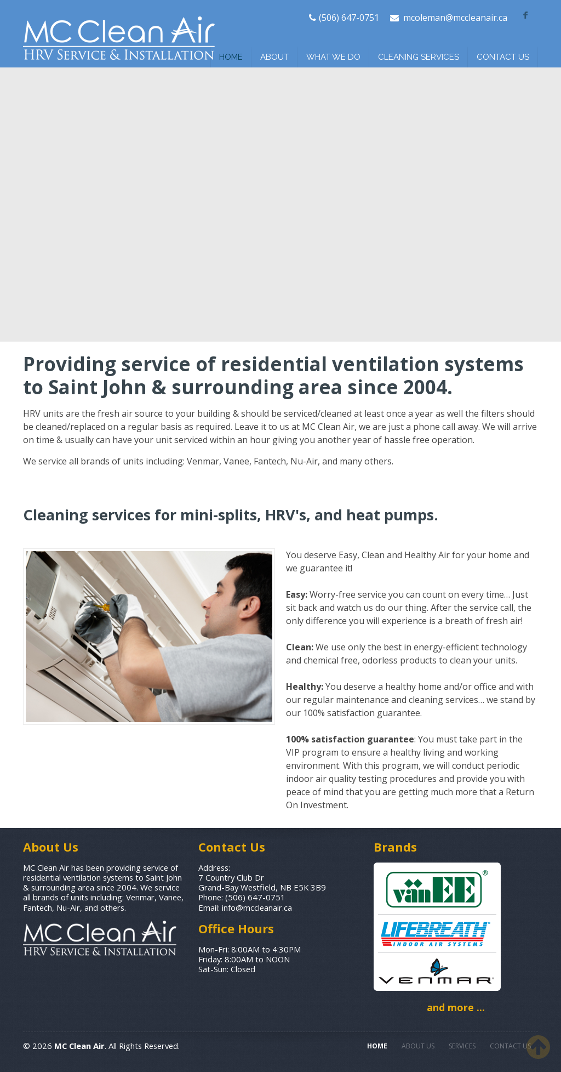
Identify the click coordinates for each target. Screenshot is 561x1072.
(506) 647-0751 (349, 18)
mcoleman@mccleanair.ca (455, 18)
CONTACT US (503, 57)
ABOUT (274, 57)
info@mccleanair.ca (257, 907)
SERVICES (462, 1046)
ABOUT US (418, 1046)
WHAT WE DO (333, 57)
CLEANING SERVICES (418, 57)
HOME (231, 57)
